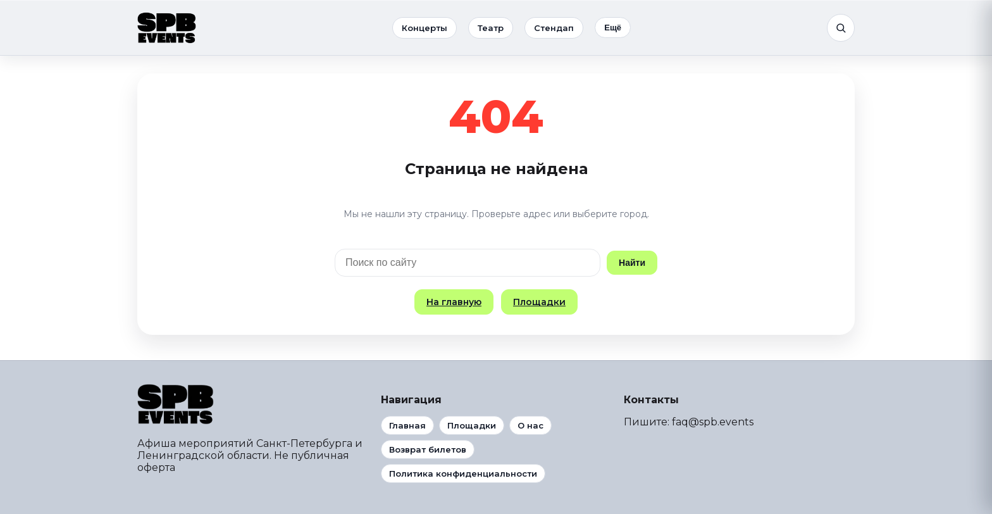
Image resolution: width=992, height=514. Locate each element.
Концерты (424, 28)
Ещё (612, 27)
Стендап (554, 28)
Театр (491, 28)
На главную (453, 302)
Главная (407, 425)
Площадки (539, 302)
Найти (632, 263)
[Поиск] (841, 28)
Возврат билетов (427, 449)
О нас (530, 425)
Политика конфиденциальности (463, 473)
